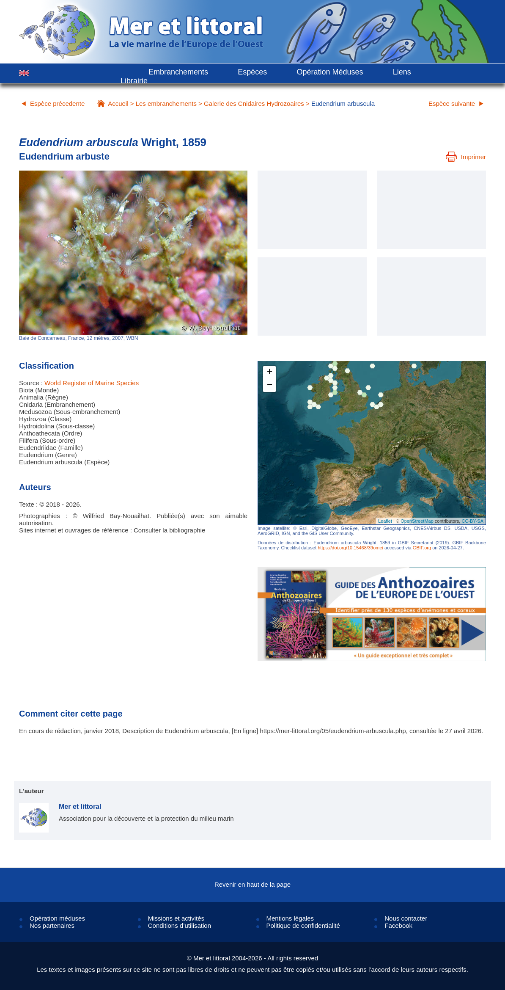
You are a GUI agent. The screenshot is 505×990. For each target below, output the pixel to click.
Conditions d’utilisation (179, 925)
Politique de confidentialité (303, 925)
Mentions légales (290, 918)
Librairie (134, 81)
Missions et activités (176, 918)
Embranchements (178, 72)
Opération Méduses (329, 72)
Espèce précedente (57, 103)
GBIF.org (422, 547)
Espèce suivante (451, 103)
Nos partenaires (52, 925)
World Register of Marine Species (91, 382)
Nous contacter (405, 918)
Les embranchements (166, 103)
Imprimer (466, 156)
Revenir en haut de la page (252, 884)
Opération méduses (57, 918)
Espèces (252, 72)
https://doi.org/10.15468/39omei (350, 547)
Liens (402, 72)
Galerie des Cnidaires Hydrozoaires (254, 103)
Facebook (398, 925)
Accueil (118, 103)
